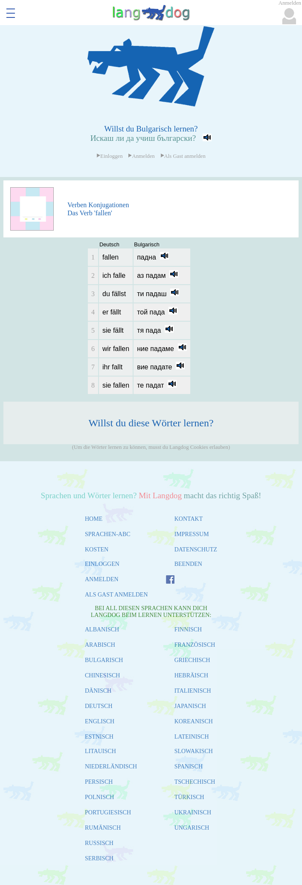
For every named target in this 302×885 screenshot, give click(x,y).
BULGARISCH (104, 660)
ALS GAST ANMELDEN (116, 594)
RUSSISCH (99, 843)
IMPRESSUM (191, 534)
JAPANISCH (190, 706)
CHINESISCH (102, 675)
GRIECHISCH (192, 660)
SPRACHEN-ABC (108, 534)
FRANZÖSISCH (194, 645)
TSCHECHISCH (194, 782)
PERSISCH (99, 782)
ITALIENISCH (192, 691)
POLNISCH (99, 797)
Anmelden (141, 156)
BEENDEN (188, 564)
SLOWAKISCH (193, 751)
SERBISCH (99, 858)
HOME (93, 519)
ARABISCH (100, 645)
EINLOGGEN (102, 564)
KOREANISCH (193, 721)
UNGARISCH (191, 828)
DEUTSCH (99, 706)
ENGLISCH (99, 721)
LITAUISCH (100, 751)
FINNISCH (188, 629)
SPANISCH (188, 766)
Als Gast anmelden (183, 156)
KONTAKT (188, 519)
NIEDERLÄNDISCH (111, 766)
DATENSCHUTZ (195, 549)
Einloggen (109, 156)
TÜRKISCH (189, 797)
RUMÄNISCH (103, 828)
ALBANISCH (102, 629)
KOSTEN (96, 549)
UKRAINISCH (192, 812)
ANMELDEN (102, 579)
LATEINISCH (191, 737)
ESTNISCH (99, 737)
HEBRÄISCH (191, 675)
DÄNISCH (98, 691)
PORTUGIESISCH (108, 812)
